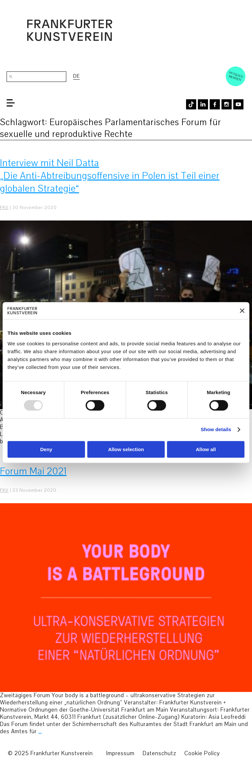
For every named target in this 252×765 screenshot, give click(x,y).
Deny (46, 449)
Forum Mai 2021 (33, 471)
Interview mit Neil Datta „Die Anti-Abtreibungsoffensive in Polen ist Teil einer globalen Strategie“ (110, 176)
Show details (216, 429)
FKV (4, 208)
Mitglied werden (236, 76)
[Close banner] (242, 310)
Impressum (120, 753)
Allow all (206, 449)
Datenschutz (159, 753)
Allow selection (126, 449)
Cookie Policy (202, 753)
